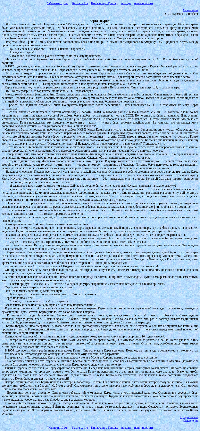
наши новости (143, 3)
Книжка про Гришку (104, 3)
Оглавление (190, 10)
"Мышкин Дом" (57, 3)
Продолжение (189, 417)
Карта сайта (80, 3)
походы (126, 3)
